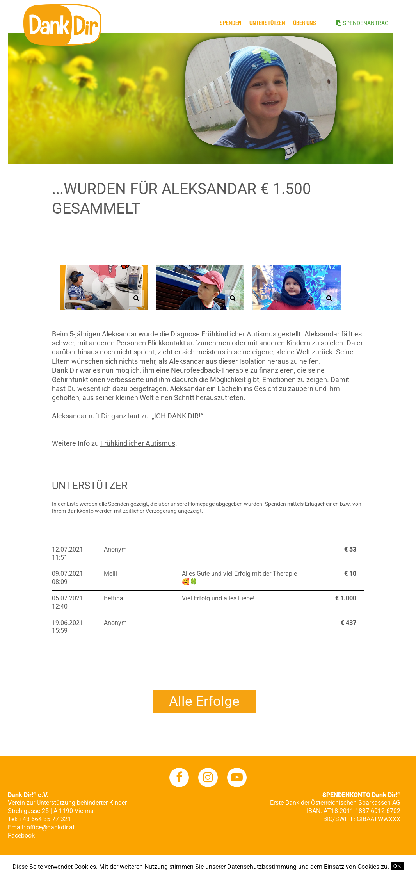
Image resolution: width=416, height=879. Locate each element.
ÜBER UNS (304, 23)
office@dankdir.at (51, 827)
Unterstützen (267, 23)
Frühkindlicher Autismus (137, 443)
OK (397, 866)
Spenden (231, 23)
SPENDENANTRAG (366, 23)
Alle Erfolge (204, 701)
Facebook (21, 835)
